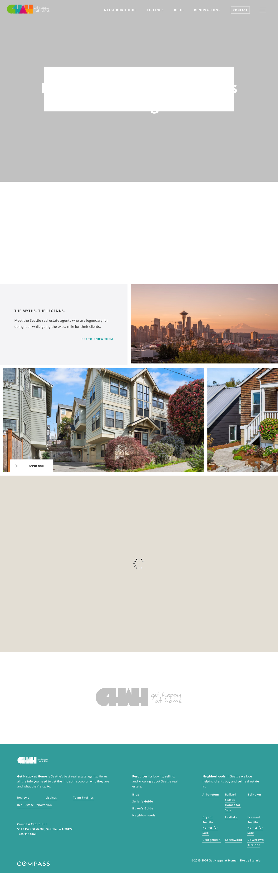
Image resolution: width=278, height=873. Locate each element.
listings (155, 10)
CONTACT (240, 10)
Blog (179, 10)
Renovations (207, 10)
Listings (51, 797)
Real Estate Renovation (34, 805)
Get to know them (97, 339)
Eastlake (231, 817)
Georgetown (211, 840)
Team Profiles (83, 797)
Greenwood (233, 840)
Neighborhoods (143, 815)
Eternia (255, 860)
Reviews (23, 797)
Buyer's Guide (142, 808)
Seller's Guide (142, 801)
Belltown (254, 794)
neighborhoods (120, 10)
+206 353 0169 (26, 834)
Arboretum (210, 794)
